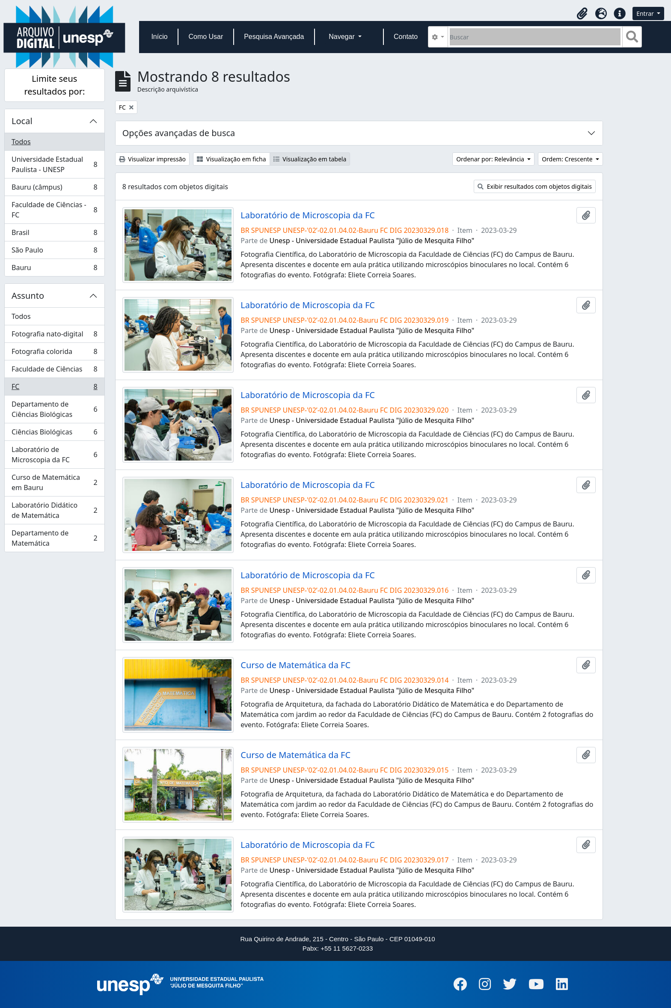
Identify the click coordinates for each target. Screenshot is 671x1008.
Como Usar (205, 36)
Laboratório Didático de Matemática (54, 510)
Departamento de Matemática (54, 538)
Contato (406, 36)
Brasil (54, 234)
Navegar (342, 36)
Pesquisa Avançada (274, 36)
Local (22, 121)
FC (54, 388)
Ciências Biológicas (54, 434)
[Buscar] (535, 37)
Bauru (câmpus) (54, 189)
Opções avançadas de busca (178, 133)
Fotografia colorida (54, 353)
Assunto (28, 295)
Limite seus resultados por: (54, 85)
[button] (582, 13)
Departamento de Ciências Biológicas (54, 409)
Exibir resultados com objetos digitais (535, 186)
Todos (21, 141)
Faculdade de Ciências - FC (54, 210)
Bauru (54, 269)
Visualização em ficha (231, 159)
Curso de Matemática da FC (295, 665)
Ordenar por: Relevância (491, 159)
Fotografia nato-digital (54, 336)
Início (159, 36)
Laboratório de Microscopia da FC (54, 454)
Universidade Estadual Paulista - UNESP (54, 164)
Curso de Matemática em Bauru (54, 482)
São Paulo (54, 252)
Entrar (645, 13)
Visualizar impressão (152, 159)
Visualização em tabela (310, 159)
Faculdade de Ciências (54, 371)
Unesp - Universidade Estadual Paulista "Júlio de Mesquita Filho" (372, 240)
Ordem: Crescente (568, 159)
